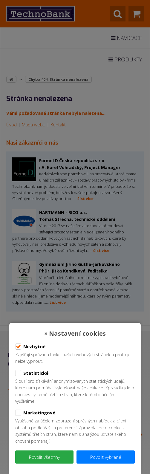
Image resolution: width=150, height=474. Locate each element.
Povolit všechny (44, 457)
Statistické (31, 373)
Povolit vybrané (105, 457)
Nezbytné (30, 346)
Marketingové (35, 413)
